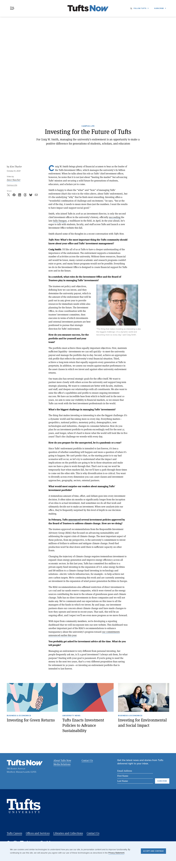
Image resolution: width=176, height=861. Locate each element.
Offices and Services (38, 833)
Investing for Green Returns (31, 720)
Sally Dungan (60, 220)
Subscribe (159, 8)
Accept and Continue (153, 851)
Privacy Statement (116, 852)
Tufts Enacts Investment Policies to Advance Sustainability (83, 725)
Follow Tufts (140, 8)
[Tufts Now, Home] (88, 8)
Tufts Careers (14, 833)
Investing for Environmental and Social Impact (142, 722)
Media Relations (62, 764)
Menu (12, 8)
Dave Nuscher (13, 179)
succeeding (114, 217)
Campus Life (88, 126)
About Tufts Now (62, 760)
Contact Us (87, 760)
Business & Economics (19, 716)
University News (71, 716)
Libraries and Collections (68, 833)
